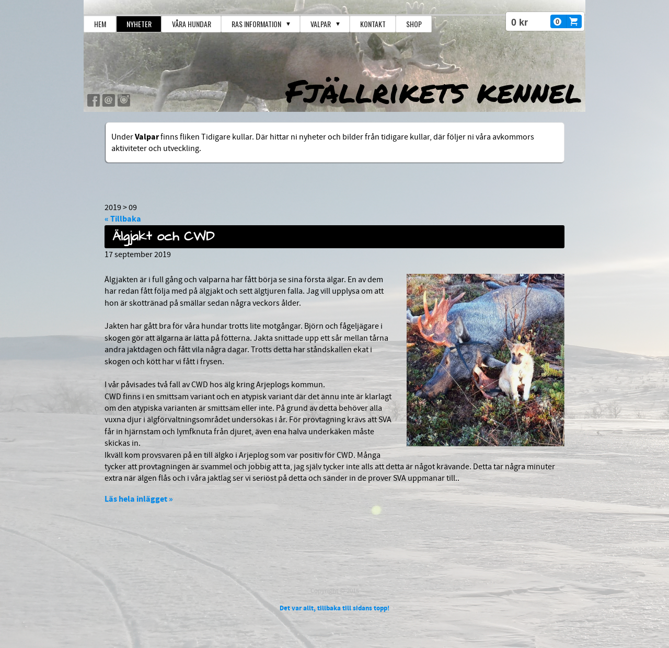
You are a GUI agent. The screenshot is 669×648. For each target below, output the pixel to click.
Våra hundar (191, 23)
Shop (414, 23)
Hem (100, 23)
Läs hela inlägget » (139, 499)
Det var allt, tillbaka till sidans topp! (334, 608)
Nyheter (139, 23)
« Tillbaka (123, 219)
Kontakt (373, 23)
